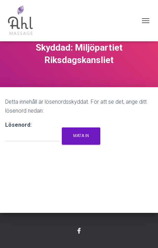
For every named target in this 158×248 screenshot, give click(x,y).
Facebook (79, 231)
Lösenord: (32, 132)
